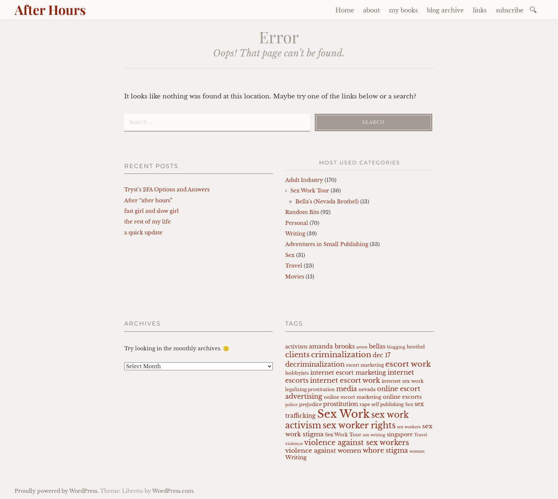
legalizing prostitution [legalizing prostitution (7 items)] (310, 389)
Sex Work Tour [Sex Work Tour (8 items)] (343, 434)
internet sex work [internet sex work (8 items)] (403, 381)
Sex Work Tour (309, 190)
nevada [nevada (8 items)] (367, 389)
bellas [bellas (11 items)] (377, 346)
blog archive (445, 10)
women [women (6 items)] (417, 451)
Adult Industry (304, 180)
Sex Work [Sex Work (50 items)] (343, 414)
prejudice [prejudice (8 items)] (310, 404)
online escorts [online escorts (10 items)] (402, 397)
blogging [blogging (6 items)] (396, 347)
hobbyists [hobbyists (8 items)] (297, 373)
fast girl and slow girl (151, 211)
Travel (293, 265)
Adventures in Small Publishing (326, 244)
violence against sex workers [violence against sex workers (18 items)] (356, 442)
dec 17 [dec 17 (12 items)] (381, 355)
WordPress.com (172, 491)
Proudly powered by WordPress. (57, 491)
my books (403, 10)
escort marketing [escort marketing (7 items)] (365, 365)
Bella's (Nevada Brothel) (327, 201)
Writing (295, 233)
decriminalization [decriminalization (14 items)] (315, 364)
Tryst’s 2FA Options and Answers (166, 189)
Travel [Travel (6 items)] (420, 435)
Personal (296, 223)
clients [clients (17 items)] (297, 354)
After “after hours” (148, 200)
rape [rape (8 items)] (364, 404)
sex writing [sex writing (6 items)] (374, 435)
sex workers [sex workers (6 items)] (409, 427)
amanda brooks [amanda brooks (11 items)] (332, 346)
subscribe (509, 10)
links (480, 10)
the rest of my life (147, 221)
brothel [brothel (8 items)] (416, 347)
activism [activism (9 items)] (296, 346)
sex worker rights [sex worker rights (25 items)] (359, 425)
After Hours (50, 9)
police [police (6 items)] (291, 404)
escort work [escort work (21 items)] (408, 364)
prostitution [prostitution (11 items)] (340, 404)
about (371, 10)
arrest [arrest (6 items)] (362, 347)
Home (344, 10)
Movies (294, 276)
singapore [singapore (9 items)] (400, 434)
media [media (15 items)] (346, 389)
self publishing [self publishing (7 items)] (388, 404)
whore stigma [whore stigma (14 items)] (385, 451)
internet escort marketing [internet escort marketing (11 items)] (348, 372)
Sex (290, 255)
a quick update (143, 232)
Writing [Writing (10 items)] (296, 457)
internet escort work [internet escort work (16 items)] (345, 380)
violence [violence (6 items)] (294, 443)
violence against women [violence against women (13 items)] (323, 451)
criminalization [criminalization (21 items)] (341, 354)
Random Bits (302, 212)
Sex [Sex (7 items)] (409, 404)
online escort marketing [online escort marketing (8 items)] (352, 397)
